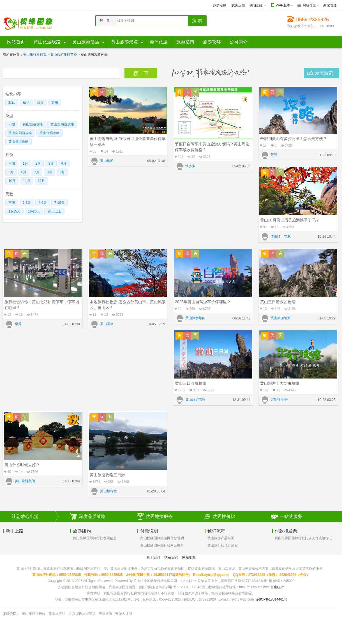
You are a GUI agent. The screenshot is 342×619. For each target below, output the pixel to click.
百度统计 (277, 587)
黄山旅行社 (56, 614)
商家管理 (330, 5)
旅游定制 (220, 5)
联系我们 (171, 557)
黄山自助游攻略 (62, 124)
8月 (49, 172)
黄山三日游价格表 (190, 383)
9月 (62, 172)
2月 (38, 163)
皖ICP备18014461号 (271, 599)
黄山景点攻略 (18, 142)
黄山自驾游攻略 (20, 133)
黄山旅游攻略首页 (63, 55)
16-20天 (34, 211)
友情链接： (11, 614)
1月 (25, 163)
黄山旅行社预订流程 (222, 545)
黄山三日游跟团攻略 (277, 302)
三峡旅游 (105, 614)
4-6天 (42, 203)
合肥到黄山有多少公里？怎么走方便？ (293, 138)
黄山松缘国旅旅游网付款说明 (162, 538)
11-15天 (14, 211)
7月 (36, 172)
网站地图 (189, 557)
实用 (54, 102)
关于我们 (153, 557)
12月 (41, 181)
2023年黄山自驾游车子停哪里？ (203, 302)
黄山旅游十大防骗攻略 (279, 383)
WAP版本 (283, 5)
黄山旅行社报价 (33, 614)
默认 (11, 102)
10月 (11, 181)
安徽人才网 (123, 614)
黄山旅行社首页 (35, 55)
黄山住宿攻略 (50, 133)
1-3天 (27, 203)
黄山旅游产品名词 (220, 538)
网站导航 (309, 5)
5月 (11, 172)
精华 (26, 102)
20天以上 (54, 211)
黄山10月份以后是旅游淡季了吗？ (290, 220)
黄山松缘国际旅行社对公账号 (162, 545)
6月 (24, 172)
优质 (40, 102)
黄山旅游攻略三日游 (107, 475)
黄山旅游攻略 (33, 124)
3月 (51, 163)
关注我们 (257, 5)
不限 (11, 124)
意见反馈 (238, 5)
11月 (26, 181)
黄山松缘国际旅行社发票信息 (95, 538)
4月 (63, 163)
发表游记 (324, 73)
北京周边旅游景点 (82, 614)
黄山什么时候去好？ (22, 465)
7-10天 (59, 203)
